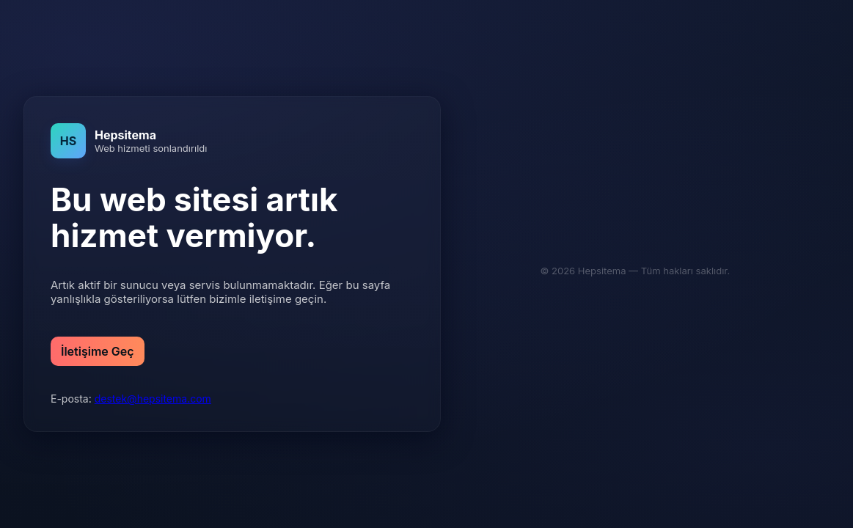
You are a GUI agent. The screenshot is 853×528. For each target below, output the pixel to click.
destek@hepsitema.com (153, 398)
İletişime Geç (97, 351)
